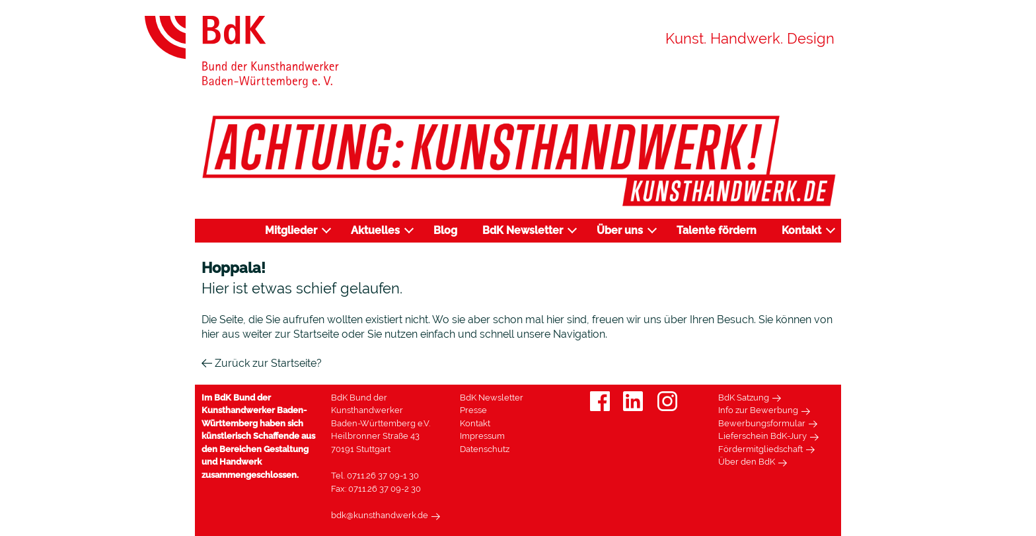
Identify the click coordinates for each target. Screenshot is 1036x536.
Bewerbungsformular (761, 423)
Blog (445, 230)
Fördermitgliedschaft (760, 449)
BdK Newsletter (522, 230)
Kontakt (801, 230)
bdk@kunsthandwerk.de (379, 515)
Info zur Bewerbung (758, 410)
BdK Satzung (743, 397)
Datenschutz (484, 449)
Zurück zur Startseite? (262, 363)
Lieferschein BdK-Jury (762, 436)
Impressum (482, 436)
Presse (473, 410)
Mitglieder (291, 230)
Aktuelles (375, 230)
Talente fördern (717, 230)
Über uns (620, 230)
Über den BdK (746, 462)
